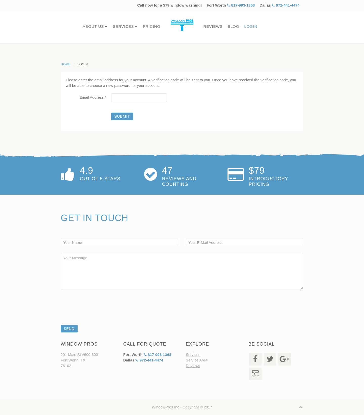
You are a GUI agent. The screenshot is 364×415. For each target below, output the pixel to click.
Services (123, 26)
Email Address (92, 97)
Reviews (212, 26)
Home (66, 64)
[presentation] (99, 314)
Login (250, 26)
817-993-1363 (241, 5)
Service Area (196, 370)
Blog (233, 26)
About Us (93, 26)
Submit (122, 116)
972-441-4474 (286, 5)
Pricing (152, 26)
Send (69, 331)
